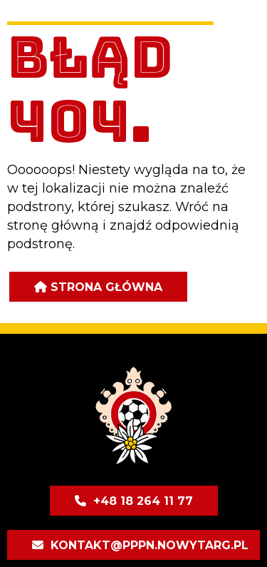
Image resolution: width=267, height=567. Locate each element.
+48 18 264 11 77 (143, 501)
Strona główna (106, 287)
